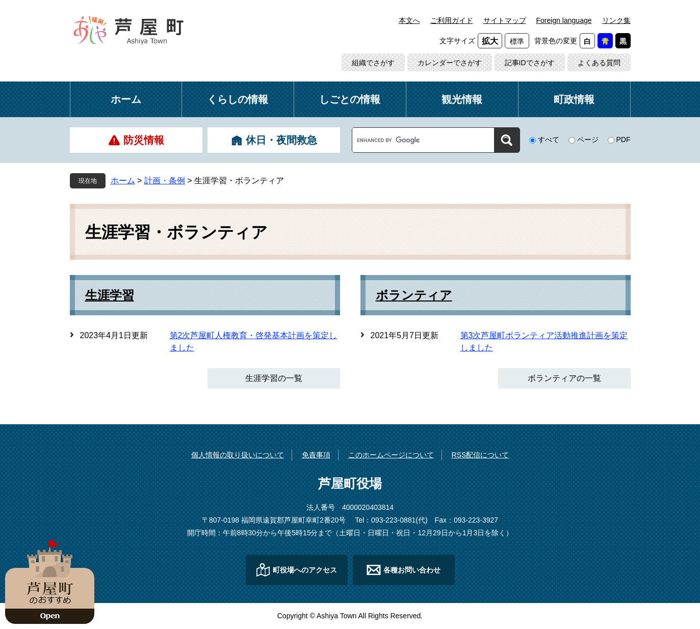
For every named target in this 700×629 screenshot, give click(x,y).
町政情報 (574, 99)
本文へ (409, 20)
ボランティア (414, 295)
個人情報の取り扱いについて (237, 455)
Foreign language (564, 20)
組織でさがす (373, 63)
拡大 (490, 41)
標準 (517, 41)
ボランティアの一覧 (564, 378)
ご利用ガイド (451, 20)
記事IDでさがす (530, 63)
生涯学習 (109, 295)
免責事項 (316, 455)
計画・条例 (164, 180)
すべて (548, 139)
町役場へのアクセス (305, 570)
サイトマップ (504, 20)
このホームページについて (391, 455)
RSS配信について (480, 455)
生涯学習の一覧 (273, 378)
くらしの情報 (237, 99)
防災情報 (143, 140)
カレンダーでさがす (450, 63)
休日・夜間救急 (281, 140)
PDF (623, 139)
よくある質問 (599, 63)
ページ (588, 139)
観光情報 (462, 99)
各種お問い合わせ (411, 570)
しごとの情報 (349, 99)
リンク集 (616, 20)
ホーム (126, 99)
